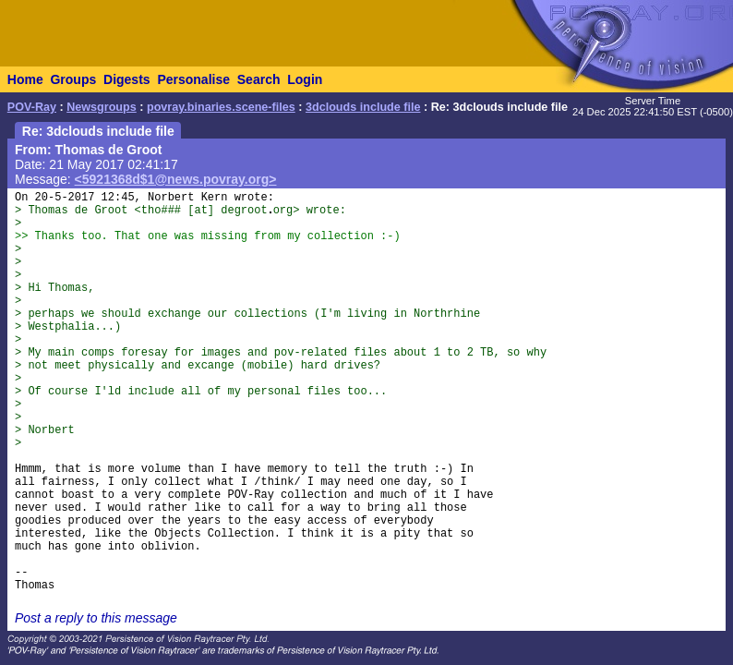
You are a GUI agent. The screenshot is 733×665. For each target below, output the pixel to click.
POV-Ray (31, 107)
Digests (126, 79)
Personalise (193, 79)
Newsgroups (101, 107)
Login (304, 79)
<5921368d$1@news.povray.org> (176, 179)
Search (259, 79)
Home (25, 79)
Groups (73, 79)
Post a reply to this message (96, 618)
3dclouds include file (363, 107)
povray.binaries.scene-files (221, 107)
